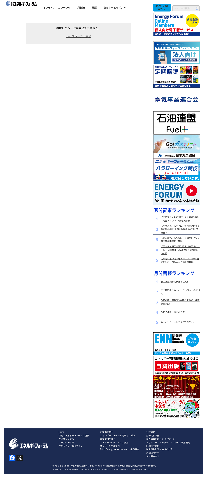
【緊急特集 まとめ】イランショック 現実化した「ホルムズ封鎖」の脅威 (180, 260)
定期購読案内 (106, 431)
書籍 (94, 7)
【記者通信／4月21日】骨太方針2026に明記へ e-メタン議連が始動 (180, 219)
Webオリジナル (66, 438)
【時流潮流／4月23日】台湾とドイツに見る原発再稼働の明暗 (180, 239)
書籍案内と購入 (107, 438)
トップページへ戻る (78, 36)
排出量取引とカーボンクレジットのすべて (180, 292)
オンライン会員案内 (110, 445)
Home (61, 431)
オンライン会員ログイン (71, 445)
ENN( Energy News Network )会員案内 (119, 449)
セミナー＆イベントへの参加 (114, 442)
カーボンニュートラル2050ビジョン (179, 322)
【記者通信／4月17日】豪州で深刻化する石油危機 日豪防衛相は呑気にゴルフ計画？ (180, 229)
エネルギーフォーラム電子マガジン (117, 435)
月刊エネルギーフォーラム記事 (74, 435)
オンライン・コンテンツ (57, 7)
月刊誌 (81, 7)
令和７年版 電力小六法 (173, 312)
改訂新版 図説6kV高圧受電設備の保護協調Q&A (180, 302)
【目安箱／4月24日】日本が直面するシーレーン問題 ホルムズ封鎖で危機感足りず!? (180, 250)
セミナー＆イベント (115, 7)
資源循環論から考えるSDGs (174, 281)
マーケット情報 (66, 442)
